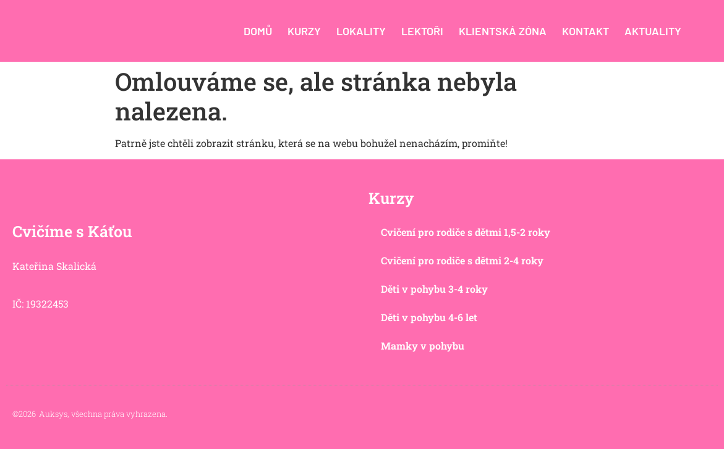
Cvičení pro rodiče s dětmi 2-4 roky (462, 260)
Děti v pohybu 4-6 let (429, 317)
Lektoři (422, 31)
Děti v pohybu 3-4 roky (434, 288)
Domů (258, 31)
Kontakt (585, 31)
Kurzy (304, 31)
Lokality (361, 31)
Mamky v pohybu (422, 345)
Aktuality (652, 31)
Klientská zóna (503, 31)
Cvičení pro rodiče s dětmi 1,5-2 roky (465, 231)
